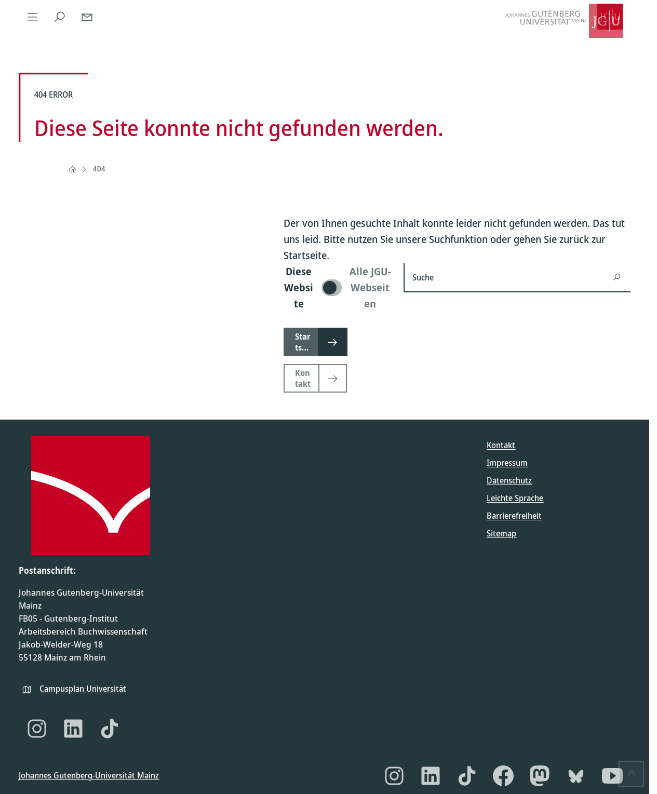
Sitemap (501, 533)
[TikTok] (109, 728)
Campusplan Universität (82, 688)
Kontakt (501, 445)
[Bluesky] (576, 775)
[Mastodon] (539, 775)
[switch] (337, 287)
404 (99, 168)
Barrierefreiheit (514, 515)
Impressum (507, 462)
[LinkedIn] (73, 728)
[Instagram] (36, 728)
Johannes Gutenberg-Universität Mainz (89, 775)
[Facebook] (503, 775)
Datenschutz (509, 480)
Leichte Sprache (515, 498)
